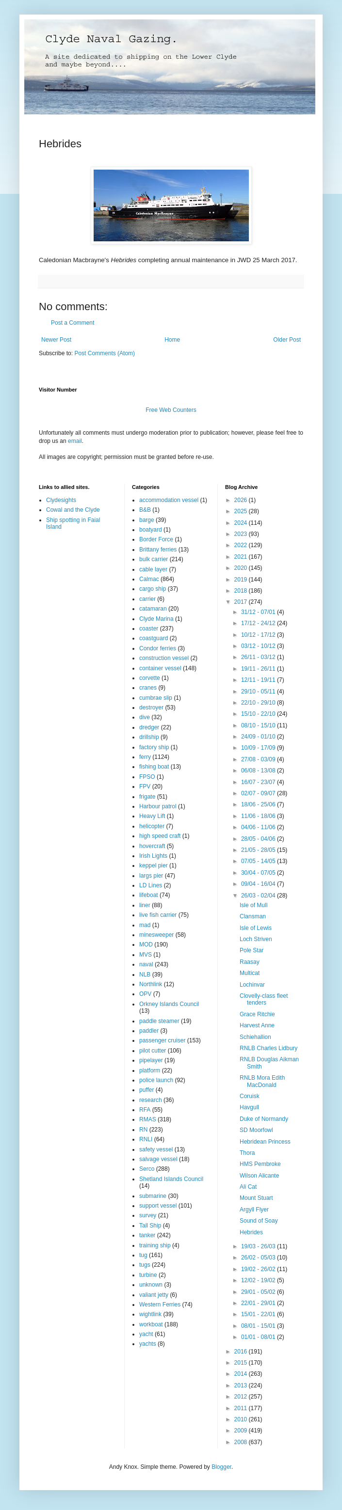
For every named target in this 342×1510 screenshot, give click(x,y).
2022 (241, 545)
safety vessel (156, 1149)
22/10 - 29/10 (259, 702)
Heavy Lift (152, 816)
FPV (144, 786)
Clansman (253, 916)
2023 (241, 534)
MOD (146, 944)
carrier (147, 599)
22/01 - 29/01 (259, 1303)
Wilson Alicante (259, 1175)
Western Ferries (159, 1304)
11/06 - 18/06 (259, 816)
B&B (145, 509)
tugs (144, 1264)
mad (144, 925)
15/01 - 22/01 (259, 1314)
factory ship (154, 747)
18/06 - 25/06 (259, 804)
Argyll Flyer (254, 1209)
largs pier (151, 875)
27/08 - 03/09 (259, 759)
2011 (241, 1408)
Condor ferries (157, 648)
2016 (241, 1351)
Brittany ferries (158, 549)
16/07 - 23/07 (259, 782)
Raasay (250, 962)
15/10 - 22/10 (259, 713)
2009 (241, 1430)
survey (147, 1215)
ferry (145, 757)
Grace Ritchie (257, 1014)
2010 (241, 1419)
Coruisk (250, 1096)
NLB (144, 974)
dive (144, 717)
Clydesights (61, 500)
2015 (241, 1362)
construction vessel (164, 658)
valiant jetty (153, 1294)
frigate (147, 796)
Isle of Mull (253, 905)
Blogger (221, 1466)
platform (149, 1070)
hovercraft (152, 846)
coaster (148, 628)
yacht (146, 1334)
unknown (151, 1284)
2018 (241, 590)
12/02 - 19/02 (259, 1280)
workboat (151, 1324)
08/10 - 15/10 (259, 725)
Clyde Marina (156, 618)
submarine (152, 1196)
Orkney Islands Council (169, 1004)
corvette (149, 678)
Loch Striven (256, 939)
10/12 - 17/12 (259, 634)
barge (146, 520)
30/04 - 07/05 (259, 872)
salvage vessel (158, 1159)
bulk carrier (153, 559)
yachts (147, 1343)
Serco (146, 1168)
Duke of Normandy (264, 1119)
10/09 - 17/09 (259, 747)
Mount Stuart (256, 1198)
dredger (149, 727)
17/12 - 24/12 (259, 623)
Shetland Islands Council (171, 1179)
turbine (148, 1275)
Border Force (156, 539)
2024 (241, 522)
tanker (147, 1235)
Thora (247, 1152)
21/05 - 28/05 (259, 850)
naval (146, 964)
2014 (241, 1373)
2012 (241, 1396)
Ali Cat (248, 1186)
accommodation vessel (168, 500)
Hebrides (251, 1232)
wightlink (150, 1314)
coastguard (153, 638)
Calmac (149, 579)
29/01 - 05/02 (259, 1292)
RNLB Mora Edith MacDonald (262, 1081)
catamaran (153, 608)
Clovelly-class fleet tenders (264, 999)
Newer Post (56, 339)
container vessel (160, 668)
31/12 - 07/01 (259, 612)
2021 (241, 556)
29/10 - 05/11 (259, 691)
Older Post (287, 339)
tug (143, 1255)
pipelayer (151, 1060)
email (75, 441)
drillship (149, 737)
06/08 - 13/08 (259, 770)
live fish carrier (158, 915)
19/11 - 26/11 (259, 668)
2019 (241, 579)
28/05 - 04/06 (259, 838)
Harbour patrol (158, 806)
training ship (155, 1245)
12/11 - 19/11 (259, 679)
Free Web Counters (171, 410)
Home (172, 339)
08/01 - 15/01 (259, 1325)
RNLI (145, 1139)
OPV (145, 994)
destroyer (151, 707)
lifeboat (148, 895)
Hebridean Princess (265, 1141)
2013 (241, 1385)
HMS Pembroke (260, 1164)
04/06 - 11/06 (259, 827)
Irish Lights (153, 855)
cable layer (153, 569)
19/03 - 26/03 (259, 1246)
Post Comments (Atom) (104, 353)
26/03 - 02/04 (259, 895)
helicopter (151, 826)
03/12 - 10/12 (259, 646)
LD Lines (150, 885)
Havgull (249, 1107)
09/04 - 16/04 (259, 884)
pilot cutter (152, 1050)
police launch (156, 1080)
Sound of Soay (259, 1220)
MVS (145, 954)
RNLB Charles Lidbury (268, 1048)
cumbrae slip (155, 697)
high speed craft (159, 836)
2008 (241, 1442)
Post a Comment (72, 322)
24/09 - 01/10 (259, 736)
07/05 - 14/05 (259, 861)
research (150, 1100)
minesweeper (156, 934)
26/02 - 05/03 (259, 1257)
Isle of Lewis (256, 928)
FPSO (147, 776)
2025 (241, 511)
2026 (241, 500)
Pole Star (251, 950)
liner (144, 905)
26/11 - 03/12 (259, 657)
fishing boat (154, 766)
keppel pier (153, 865)
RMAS (147, 1119)
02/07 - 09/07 (259, 793)
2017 (241, 601)
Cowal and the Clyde (73, 509)
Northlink (150, 984)
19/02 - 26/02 (259, 1269)
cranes (148, 687)
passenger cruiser (162, 1040)
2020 (241, 568)
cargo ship (152, 588)
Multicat (250, 973)
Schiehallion (255, 1037)
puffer (146, 1089)
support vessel (158, 1205)
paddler (149, 1030)
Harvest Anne (257, 1025)
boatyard (150, 529)
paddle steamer (159, 1021)
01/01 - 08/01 (259, 1337)
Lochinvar (252, 984)
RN (143, 1129)
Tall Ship (150, 1225)
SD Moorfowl (256, 1130)
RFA (144, 1109)
